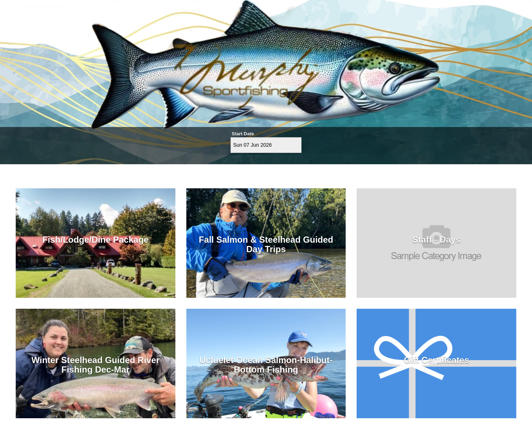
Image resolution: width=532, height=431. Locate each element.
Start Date (243, 133)
